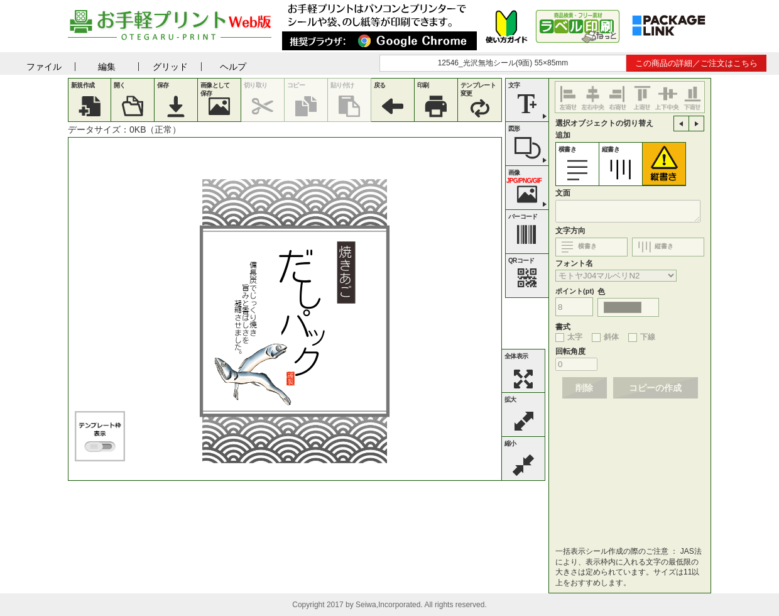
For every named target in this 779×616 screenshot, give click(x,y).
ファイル (44, 66)
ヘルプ (233, 66)
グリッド (170, 66)
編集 (107, 66)
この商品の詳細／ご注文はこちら (696, 63)
